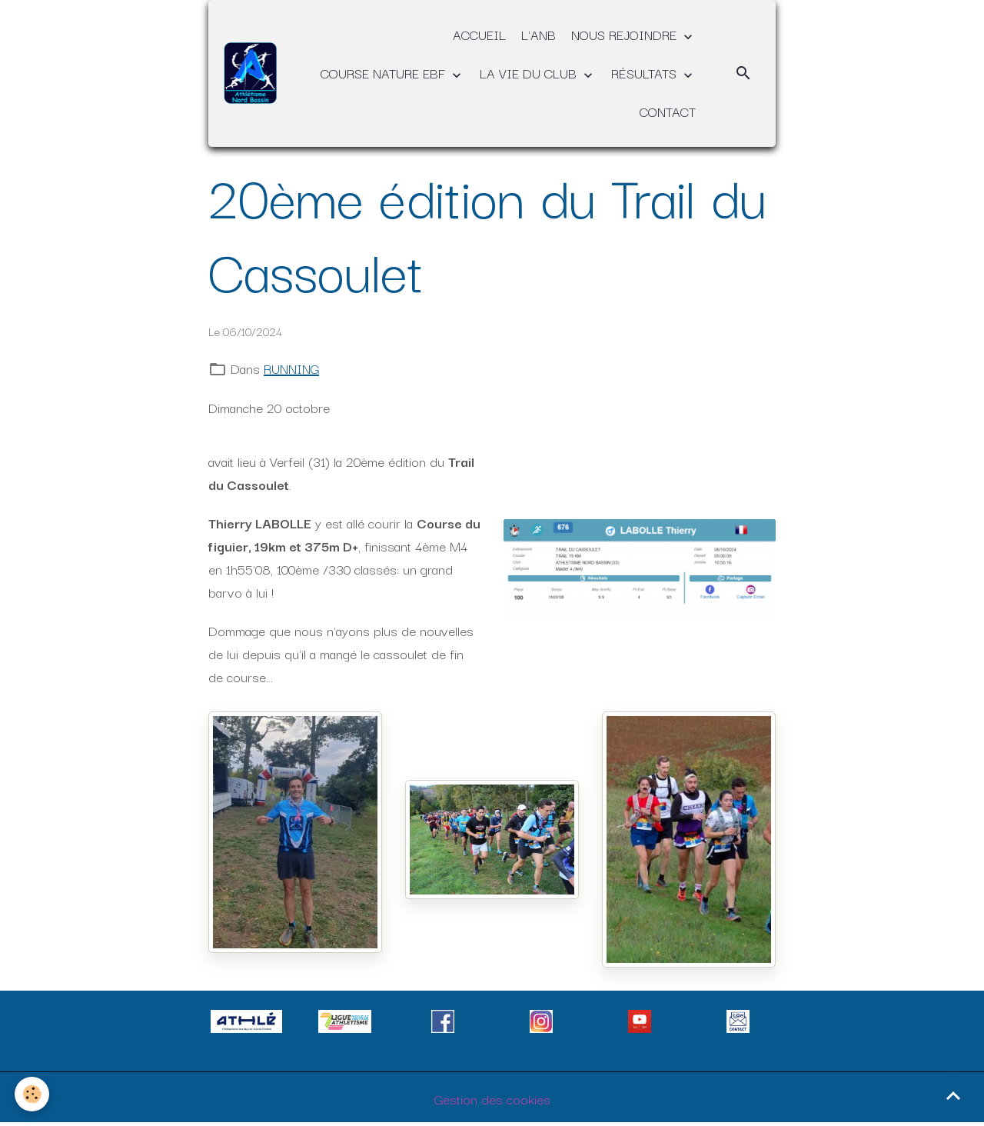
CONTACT (668, 111)
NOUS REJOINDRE (625, 34)
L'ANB (538, 34)
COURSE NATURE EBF (385, 72)
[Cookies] (32, 1094)
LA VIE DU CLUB (530, 72)
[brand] (250, 72)
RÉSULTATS (645, 72)
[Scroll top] (953, 1095)
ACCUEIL (479, 34)
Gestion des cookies (492, 1098)
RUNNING (291, 368)
